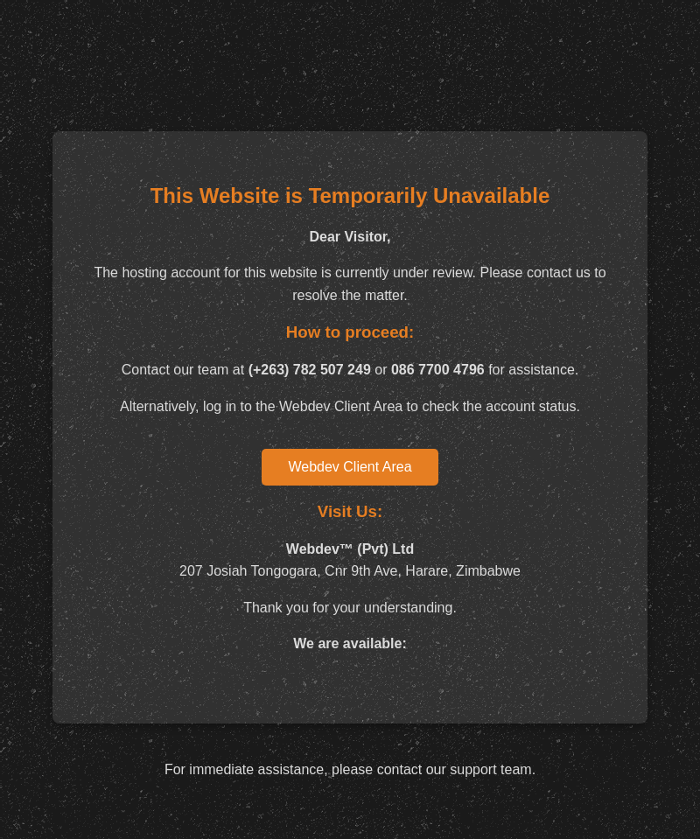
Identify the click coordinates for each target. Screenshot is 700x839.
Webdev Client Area (349, 466)
